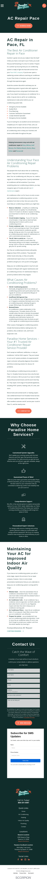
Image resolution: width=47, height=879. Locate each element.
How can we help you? (14, 700)
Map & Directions (23, 841)
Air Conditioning (23, 814)
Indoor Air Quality (23, 820)
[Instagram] (25, 859)
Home (23, 811)
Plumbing (23, 823)
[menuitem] (15, 873)
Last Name (11, 675)
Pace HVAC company (16, 72)
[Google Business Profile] (22, 859)
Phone (9, 680)
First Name (11, 670)
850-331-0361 (23, 802)
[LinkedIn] (29, 859)
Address (10, 690)
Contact (23, 827)
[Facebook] (18, 859)
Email (9, 685)
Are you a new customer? (14, 695)
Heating (23, 817)
